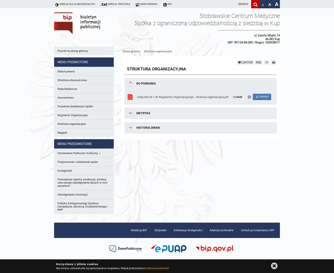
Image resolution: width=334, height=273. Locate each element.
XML (259, 62)
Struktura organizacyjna (158, 51)
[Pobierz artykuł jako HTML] (266, 62)
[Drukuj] (273, 62)
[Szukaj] (255, 4)
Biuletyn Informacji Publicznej (89, 28)
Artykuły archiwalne (221, 230)
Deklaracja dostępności (188, 230)
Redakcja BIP (139, 230)
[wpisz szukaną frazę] (232, 4)
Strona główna (131, 51)
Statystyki (160, 230)
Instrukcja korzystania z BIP (257, 230)
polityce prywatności (157, 268)
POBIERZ (262, 96)
